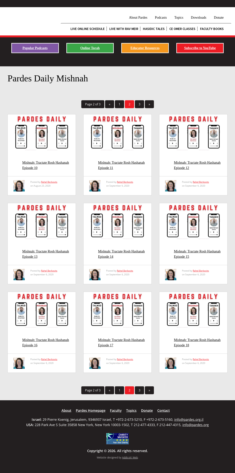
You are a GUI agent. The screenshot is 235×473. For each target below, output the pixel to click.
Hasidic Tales (154, 29)
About (66, 410)
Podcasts (161, 17)
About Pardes (138, 17)
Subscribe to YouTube (200, 48)
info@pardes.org (195, 424)
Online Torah (90, 48)
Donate (219, 17)
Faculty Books (212, 29)
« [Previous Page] (109, 104)
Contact (163, 410)
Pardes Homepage (90, 410)
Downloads (198, 17)
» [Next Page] (149, 104)
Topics (178, 17)
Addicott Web (130, 457)
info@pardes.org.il (189, 419)
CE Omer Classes (182, 29)
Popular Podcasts (35, 48)
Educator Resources (145, 48)
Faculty (116, 410)
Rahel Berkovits (49, 182)
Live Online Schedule (88, 29)
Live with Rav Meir (123, 29)
